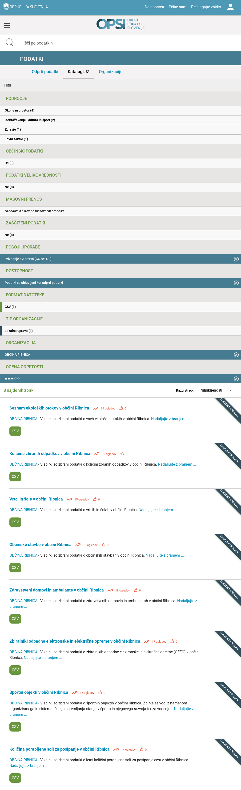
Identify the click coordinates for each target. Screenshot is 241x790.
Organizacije (111, 71)
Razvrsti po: (185, 390)
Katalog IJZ (78, 71)
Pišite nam (177, 7)
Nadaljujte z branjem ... (170, 419)
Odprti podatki (45, 71)
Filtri (7, 85)
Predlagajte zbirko (206, 7)
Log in (230, 7)
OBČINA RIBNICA (23, 419)
